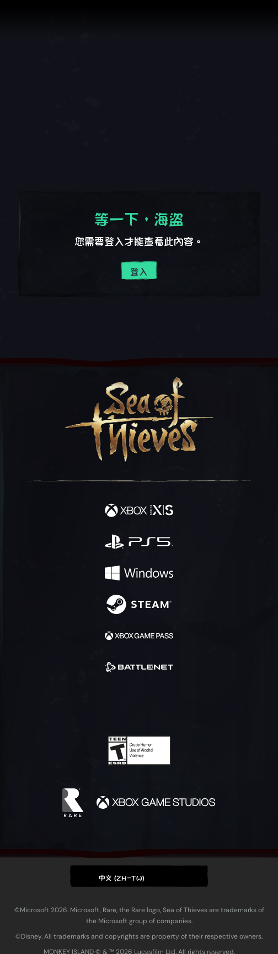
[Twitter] (81, 703)
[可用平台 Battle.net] (139, 667)
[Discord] (170, 704)
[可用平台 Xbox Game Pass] (139, 636)
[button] (139, 876)
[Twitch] (105, 704)
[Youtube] (137, 704)
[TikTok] (194, 704)
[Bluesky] (216, 704)
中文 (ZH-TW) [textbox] (122, 877)
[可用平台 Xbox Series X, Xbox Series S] (139, 511)
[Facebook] (60, 703)
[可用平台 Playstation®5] (139, 542)
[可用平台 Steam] (139, 605)
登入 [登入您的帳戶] (139, 271)
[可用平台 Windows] (139, 573)
